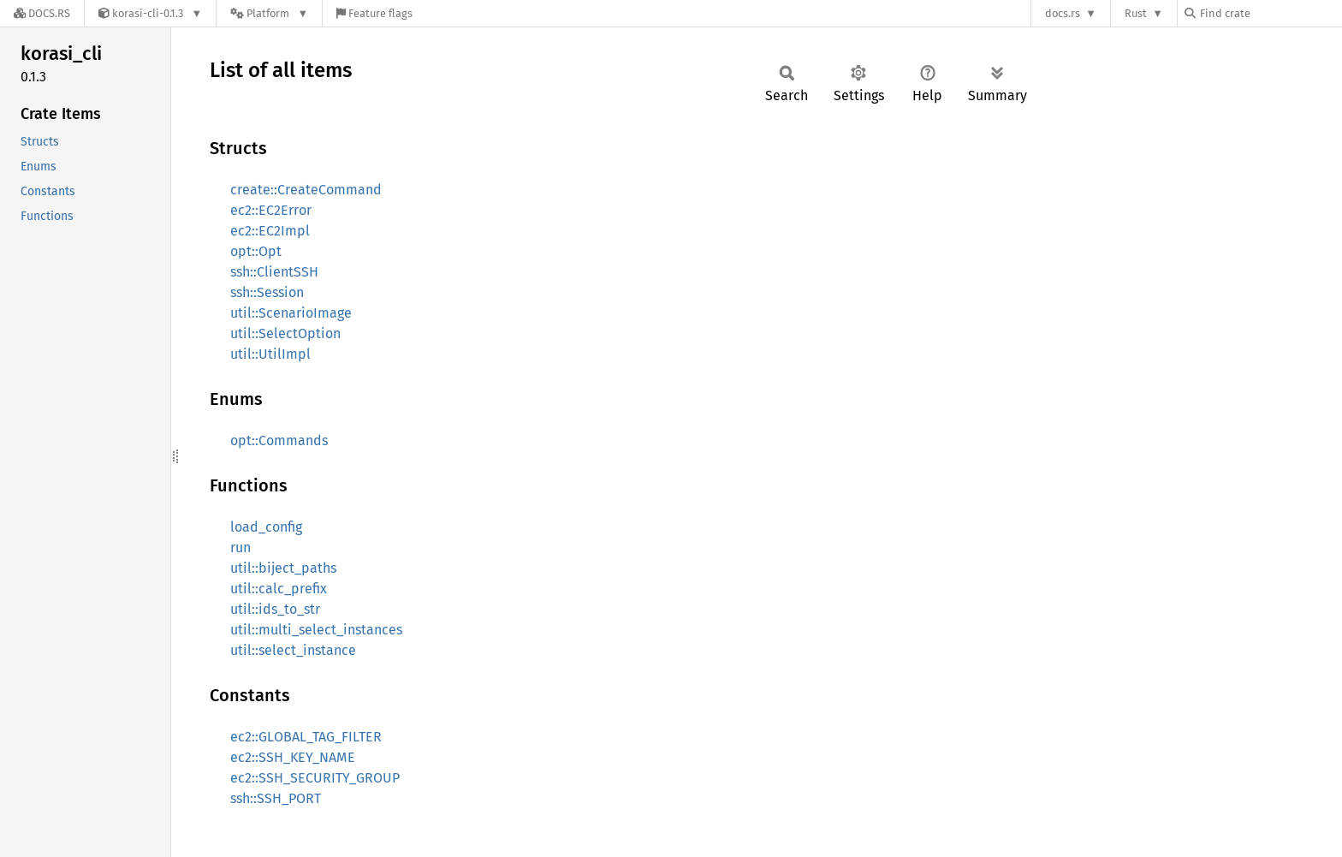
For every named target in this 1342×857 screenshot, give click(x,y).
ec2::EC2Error (271, 210)
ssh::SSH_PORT (275, 798)
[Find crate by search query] (1270, 13)
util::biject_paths (283, 568)
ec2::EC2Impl (270, 231)
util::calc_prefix (278, 588)
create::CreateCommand (306, 190)
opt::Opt (256, 251)
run (240, 547)
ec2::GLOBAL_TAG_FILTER (306, 737)
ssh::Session (267, 292)
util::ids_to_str (275, 609)
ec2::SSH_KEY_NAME (292, 757)
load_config (266, 527)
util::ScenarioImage (291, 313)
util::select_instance (293, 650)
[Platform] (269, 13)
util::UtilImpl (270, 354)
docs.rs (1062, 13)
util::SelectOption (285, 333)
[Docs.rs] (42, 13)
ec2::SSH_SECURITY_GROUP (315, 778)
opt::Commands (279, 440)
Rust (1136, 13)
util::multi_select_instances (316, 630)
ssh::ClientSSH (274, 272)
